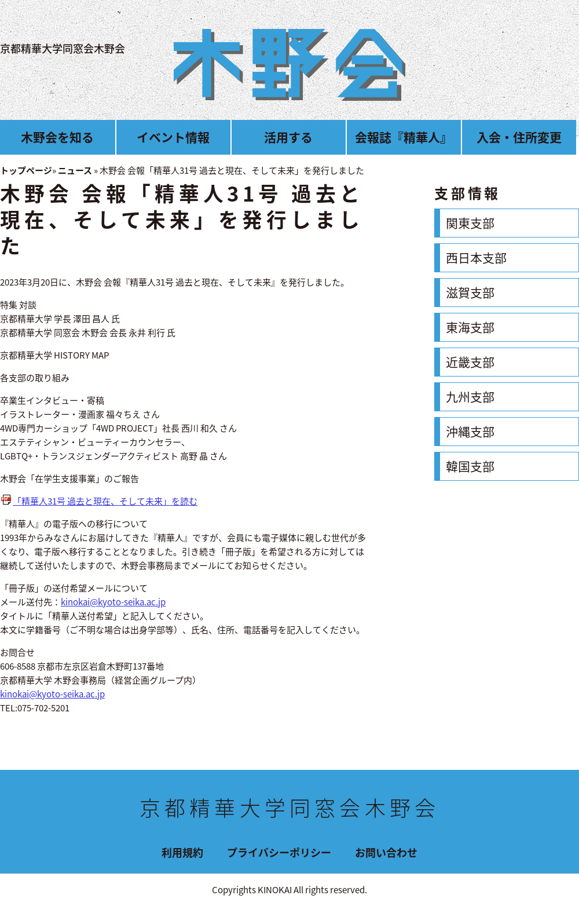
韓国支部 (470, 466)
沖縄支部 (470, 431)
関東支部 (470, 223)
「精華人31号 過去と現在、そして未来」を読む (105, 501)
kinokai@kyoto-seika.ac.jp (113, 602)
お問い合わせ (386, 852)
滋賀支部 (470, 292)
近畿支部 (470, 362)
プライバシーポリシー (279, 852)
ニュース (75, 170)
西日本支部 (476, 257)
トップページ (26, 170)
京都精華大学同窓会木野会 (62, 48)
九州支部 (470, 396)
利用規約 (182, 852)
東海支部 (470, 327)
